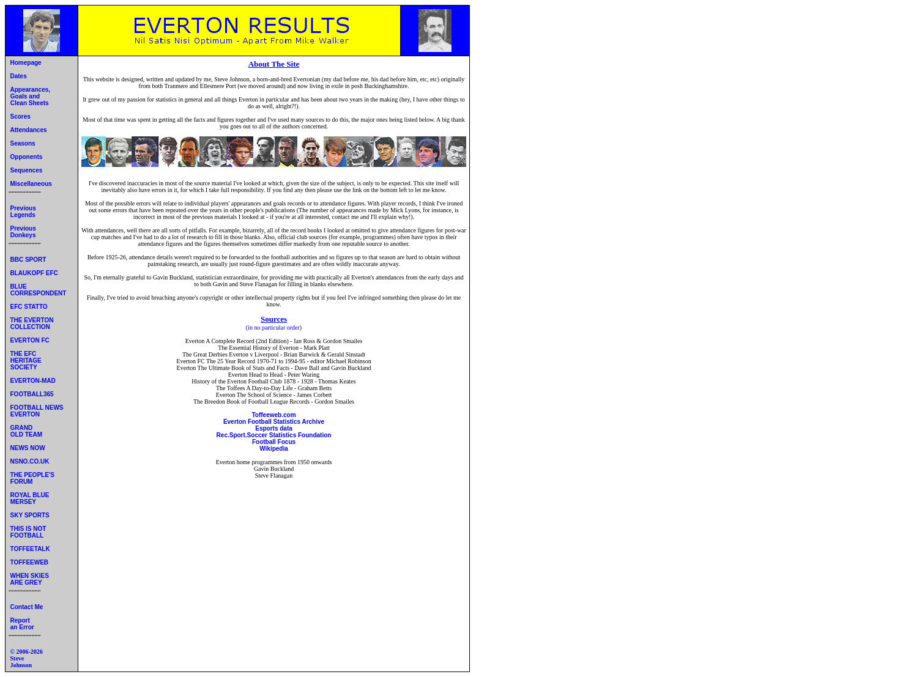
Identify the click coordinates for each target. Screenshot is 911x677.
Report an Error (21, 624)
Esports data (273, 428)
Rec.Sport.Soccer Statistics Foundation (274, 435)
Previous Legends (22, 211)
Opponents (26, 157)
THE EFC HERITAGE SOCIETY (25, 360)
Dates (18, 76)
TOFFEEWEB (29, 562)
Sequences (26, 170)
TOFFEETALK (30, 549)
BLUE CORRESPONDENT (37, 290)
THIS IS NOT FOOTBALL (27, 532)
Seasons (22, 143)
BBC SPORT (28, 259)
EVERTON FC (30, 340)
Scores (20, 116)
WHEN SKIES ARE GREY (29, 579)
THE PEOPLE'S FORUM (31, 478)
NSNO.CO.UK (30, 461)
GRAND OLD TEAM (25, 431)
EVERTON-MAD (33, 380)
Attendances (28, 130)
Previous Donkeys (22, 232)
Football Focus (274, 441)
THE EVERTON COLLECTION (31, 323)
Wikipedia (273, 448)
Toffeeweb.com (273, 415)
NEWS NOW (27, 448)
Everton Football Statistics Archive (273, 421)
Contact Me (26, 607)
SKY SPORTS (30, 515)
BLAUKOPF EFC (34, 273)
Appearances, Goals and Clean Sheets (29, 96)
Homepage (26, 62)
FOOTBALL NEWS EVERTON (36, 411)
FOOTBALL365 (32, 394)
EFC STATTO (29, 306)
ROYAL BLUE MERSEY (29, 498)
